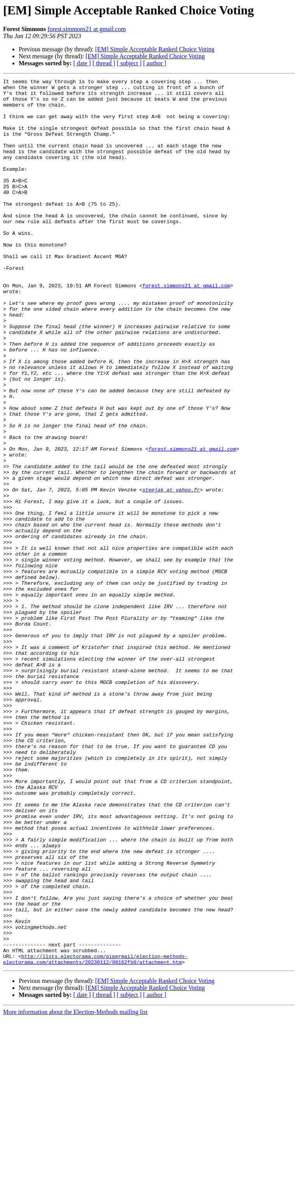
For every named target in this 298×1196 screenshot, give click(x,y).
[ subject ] (129, 63)
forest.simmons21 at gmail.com (86, 29)
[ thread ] (103, 63)
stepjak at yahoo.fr (171, 572)
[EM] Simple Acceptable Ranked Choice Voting (154, 49)
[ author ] (154, 63)
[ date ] (82, 63)
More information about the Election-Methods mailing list (75, 1189)
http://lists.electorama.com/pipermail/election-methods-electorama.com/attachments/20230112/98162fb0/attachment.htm (95, 1136)
